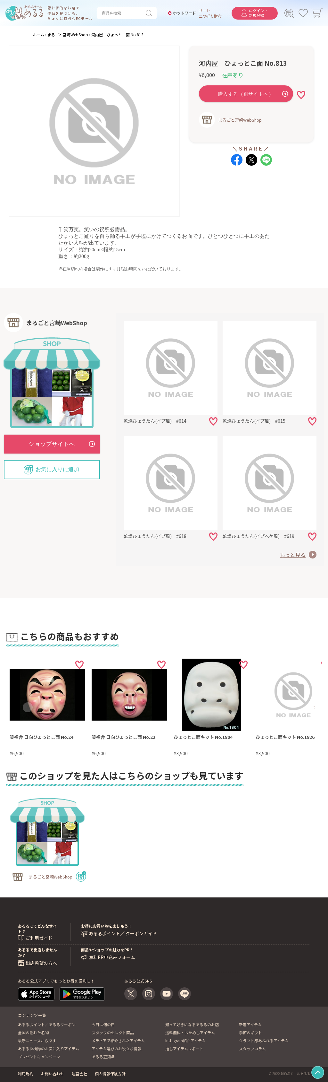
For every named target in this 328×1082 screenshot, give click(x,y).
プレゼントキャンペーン (39, 1056)
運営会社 (79, 1073)
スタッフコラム (252, 1048)
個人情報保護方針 (110, 1073)
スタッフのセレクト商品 (113, 1032)
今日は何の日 (103, 1024)
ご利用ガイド (39, 938)
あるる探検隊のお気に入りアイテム (48, 1048)
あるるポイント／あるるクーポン (47, 1024)
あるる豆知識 (103, 1056)
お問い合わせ (52, 1073)
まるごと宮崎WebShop (240, 120)
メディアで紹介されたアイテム (118, 1040)
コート (204, 10)
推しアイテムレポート (184, 1048)
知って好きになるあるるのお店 (192, 1024)
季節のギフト (250, 1032)
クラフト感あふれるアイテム (264, 1040)
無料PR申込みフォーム (112, 957)
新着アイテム (250, 1024)
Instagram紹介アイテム (185, 1040)
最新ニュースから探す (37, 1040)
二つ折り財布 (210, 16)
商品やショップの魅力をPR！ (107, 949)
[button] (28, 707)
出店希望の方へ (41, 963)
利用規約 (25, 1073)
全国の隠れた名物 (33, 1032)
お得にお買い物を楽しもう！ (106, 926)
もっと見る (293, 554)
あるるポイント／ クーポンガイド (123, 934)
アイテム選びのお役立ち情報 (116, 1048)
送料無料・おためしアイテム (190, 1032)
